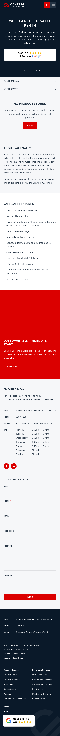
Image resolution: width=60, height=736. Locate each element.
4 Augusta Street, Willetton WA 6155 (34, 423)
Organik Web (18, 658)
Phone (7, 501)
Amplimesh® (9, 684)
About (6, 711)
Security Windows (12, 680)
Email (7, 516)
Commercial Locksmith (43, 680)
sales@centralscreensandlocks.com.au (36, 410)
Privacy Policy (19, 654)
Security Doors (10, 675)
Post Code (9, 531)
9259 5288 (21, 417)
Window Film (9, 694)
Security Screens (12, 670)
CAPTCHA (8, 575)
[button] (30, 55)
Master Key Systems (41, 694)
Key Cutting (37, 689)
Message (8, 546)
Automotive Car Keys (42, 684)
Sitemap (7, 654)
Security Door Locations (15, 699)
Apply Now (12, 367)
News (6, 706)
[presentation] (25, 583)
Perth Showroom (32, 179)
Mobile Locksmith (40, 675)
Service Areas (38, 699)
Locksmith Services (41, 670)
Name (7, 486)
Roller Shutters (11, 689)
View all (30, 126)
